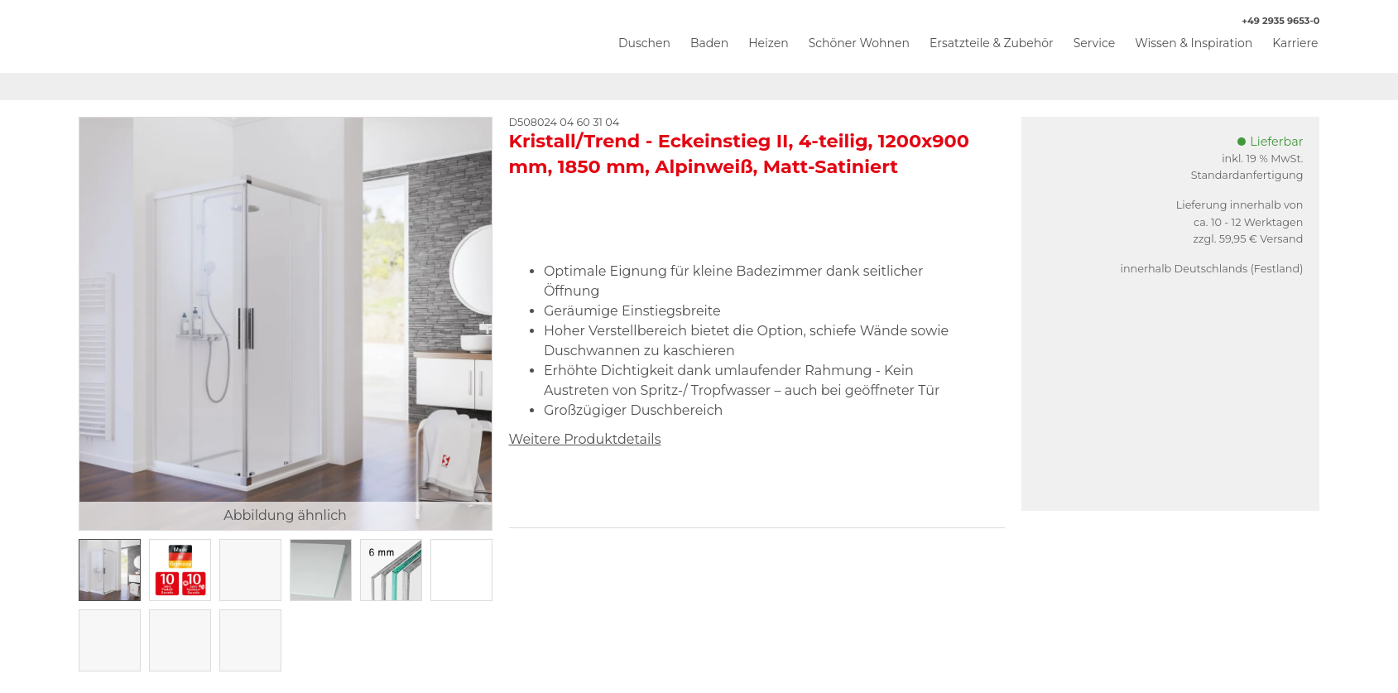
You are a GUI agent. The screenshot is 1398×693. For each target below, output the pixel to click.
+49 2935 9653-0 (1272, 21)
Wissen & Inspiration (1193, 43)
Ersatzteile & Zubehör (992, 43)
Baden (709, 43)
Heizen (768, 43)
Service (1094, 43)
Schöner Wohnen (859, 43)
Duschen (644, 43)
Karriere (1295, 43)
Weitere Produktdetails (585, 439)
